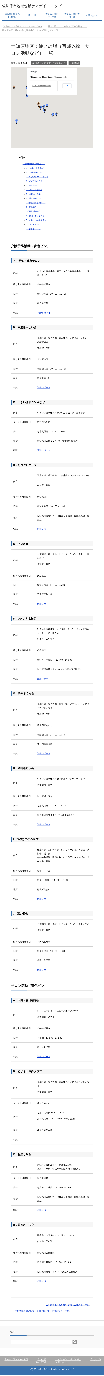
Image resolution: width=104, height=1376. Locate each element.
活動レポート (44, 314)
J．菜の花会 (31, 208)
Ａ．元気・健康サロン (35, 169)
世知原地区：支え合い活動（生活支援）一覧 (67, 1305)
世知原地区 (74, 64)
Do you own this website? (41, 87)
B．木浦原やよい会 (34, 173)
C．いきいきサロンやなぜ (37, 178)
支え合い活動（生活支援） (52, 16)
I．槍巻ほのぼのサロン (36, 204)
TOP (22, 27)
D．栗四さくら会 (33, 230)
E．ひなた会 (31, 186)
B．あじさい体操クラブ (36, 221)
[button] (47, 107)
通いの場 (32, 16)
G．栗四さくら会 (33, 195)
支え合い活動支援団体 (72, 16)
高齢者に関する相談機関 (12, 16)
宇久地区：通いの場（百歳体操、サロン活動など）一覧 (42, 1312)
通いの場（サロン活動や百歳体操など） (49, 64)
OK (67, 87)
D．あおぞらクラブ (34, 182)
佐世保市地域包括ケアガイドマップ (41, 6)
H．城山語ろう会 (33, 199)
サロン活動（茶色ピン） (33, 212)
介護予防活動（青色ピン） (34, 165)
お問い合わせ (91, 16)
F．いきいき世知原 (34, 191)
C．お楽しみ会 (32, 225)
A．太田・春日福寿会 (35, 217)
